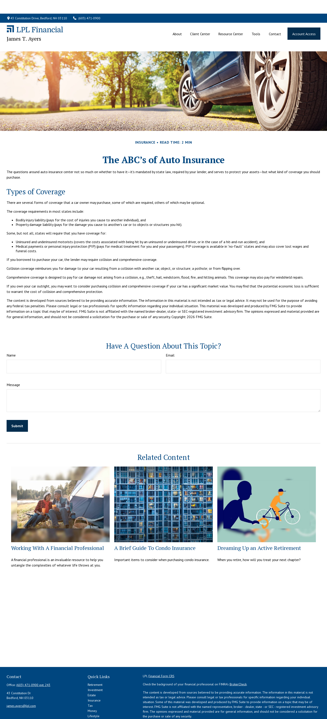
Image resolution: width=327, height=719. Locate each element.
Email (170, 334)
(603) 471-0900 (86, 4)
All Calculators (97, 711)
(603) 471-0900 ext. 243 (33, 664)
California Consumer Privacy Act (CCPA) (281, 704)
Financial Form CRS (161, 656)
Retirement (95, 664)
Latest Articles (97, 701)
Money (92, 690)
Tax (90, 685)
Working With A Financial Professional (57, 527)
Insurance (94, 680)
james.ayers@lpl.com (21, 685)
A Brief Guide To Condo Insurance (155, 527)
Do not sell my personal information (266, 709)
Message (13, 364)
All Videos (95, 706)
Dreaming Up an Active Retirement (259, 527)
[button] (177, 20)
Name (11, 334)
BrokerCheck (238, 664)
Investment (95, 669)
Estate (92, 675)
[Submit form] (17, 405)
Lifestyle (93, 696)
